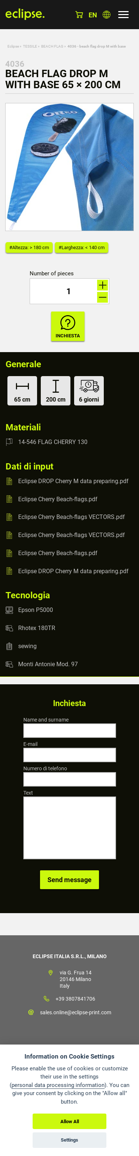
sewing (27, 646)
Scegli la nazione (106, 14)
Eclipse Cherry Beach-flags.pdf (57, 498)
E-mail (30, 744)
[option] (69, 167)
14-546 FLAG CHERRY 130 (52, 441)
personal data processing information (58, 1085)
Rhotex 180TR (36, 628)
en (93, 15)
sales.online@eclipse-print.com (75, 1012)
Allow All (69, 1121)
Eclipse (13, 46)
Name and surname (46, 719)
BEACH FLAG (52, 46)
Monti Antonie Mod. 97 (48, 664)
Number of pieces (52, 273)
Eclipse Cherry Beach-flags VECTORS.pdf (71, 516)
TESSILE (30, 46)
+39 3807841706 (75, 999)
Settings (69, 1140)
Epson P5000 (35, 609)
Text (28, 792)
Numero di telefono (45, 768)
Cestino (79, 14)
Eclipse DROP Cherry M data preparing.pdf (73, 481)
